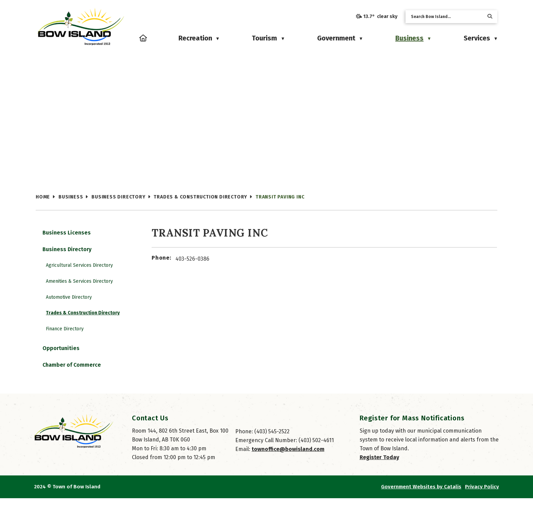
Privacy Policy (482, 493)
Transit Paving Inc (280, 197)
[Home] (143, 38)
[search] (446, 16)
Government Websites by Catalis (421, 493)
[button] (489, 16)
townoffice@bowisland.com (288, 456)
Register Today (379, 464)
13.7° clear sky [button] (380, 16)
